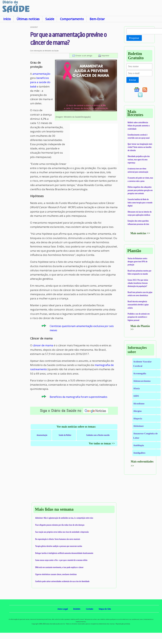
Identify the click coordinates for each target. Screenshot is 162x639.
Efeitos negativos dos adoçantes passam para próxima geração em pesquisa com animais (140, 190)
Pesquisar (134, 37)
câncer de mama (43, 345)
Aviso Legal (62, 609)
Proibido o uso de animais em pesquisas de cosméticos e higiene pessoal (139, 317)
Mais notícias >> (140, 233)
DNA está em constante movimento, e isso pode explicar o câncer (59, 567)
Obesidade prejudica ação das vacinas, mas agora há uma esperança (139, 159)
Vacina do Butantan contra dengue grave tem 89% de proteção (137, 261)
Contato (89, 609)
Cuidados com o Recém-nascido (98, 435)
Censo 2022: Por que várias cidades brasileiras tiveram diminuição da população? (138, 283)
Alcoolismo (138, 403)
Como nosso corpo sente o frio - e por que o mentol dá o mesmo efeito (61, 560)
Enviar (132, 79)
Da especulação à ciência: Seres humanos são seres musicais (57, 539)
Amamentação (42, 435)
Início (7, 19)
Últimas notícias (28, 19)
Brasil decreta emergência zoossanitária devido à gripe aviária (138, 304)
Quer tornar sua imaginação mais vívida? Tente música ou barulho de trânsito (140, 147)
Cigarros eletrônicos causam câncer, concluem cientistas (56, 574)
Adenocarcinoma (142, 381)
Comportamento (72, 19)
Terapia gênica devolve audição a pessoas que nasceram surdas (58, 546)
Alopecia (137, 418)
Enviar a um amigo (84, 55)
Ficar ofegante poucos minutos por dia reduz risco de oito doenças (59, 524)
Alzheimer (138, 426)
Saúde (49, 19)
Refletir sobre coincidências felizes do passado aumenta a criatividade (139, 125)
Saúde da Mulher (65, 435)
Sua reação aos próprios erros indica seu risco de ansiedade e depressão (62, 531)
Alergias (137, 411)
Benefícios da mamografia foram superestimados (78, 397)
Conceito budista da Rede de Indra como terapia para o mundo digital (140, 202)
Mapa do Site (105, 609)
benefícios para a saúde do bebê (40, 82)
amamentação (41, 73)
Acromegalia (139, 373)
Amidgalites (139, 452)
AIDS (136, 396)
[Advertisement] (15, 73)
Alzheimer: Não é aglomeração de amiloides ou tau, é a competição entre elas (64, 517)
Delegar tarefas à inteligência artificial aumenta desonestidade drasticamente (64, 553)
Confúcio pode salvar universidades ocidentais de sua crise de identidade (62, 581)
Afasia (136, 388)
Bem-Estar (97, 19)
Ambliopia (138, 445)
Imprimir (105, 55)
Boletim (76, 609)
